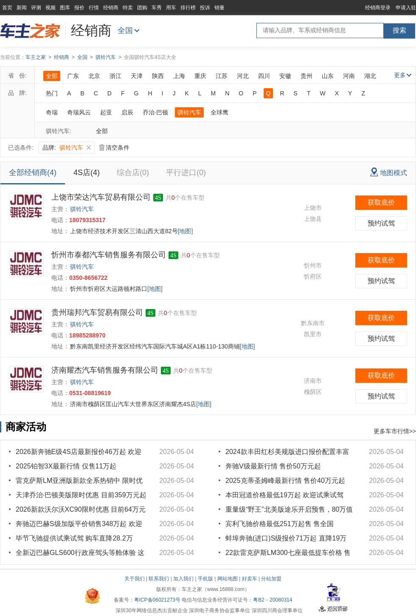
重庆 (200, 75)
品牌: (66, 147)
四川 (264, 75)
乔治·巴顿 (155, 112)
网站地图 (227, 579)
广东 (73, 75)
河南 (349, 75)
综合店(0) (133, 172)
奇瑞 (52, 112)
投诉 (205, 8)
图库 (65, 8)
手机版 (205, 579)
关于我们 (134, 579)
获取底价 (381, 202)
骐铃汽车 (106, 57)
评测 (36, 8)
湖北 (370, 75)
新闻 (22, 8)
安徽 (285, 75)
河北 (243, 75)
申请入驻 (406, 8)
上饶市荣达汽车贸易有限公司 (101, 197)
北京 (94, 75)
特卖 (128, 8)
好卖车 (249, 579)
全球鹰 (219, 112)
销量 (219, 8)
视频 (50, 8)
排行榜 (188, 8)
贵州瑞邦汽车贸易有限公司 (97, 312)
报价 (79, 8)
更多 (402, 75)
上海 (179, 75)
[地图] (185, 231)
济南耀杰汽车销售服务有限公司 (104, 370)
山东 (328, 75)
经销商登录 (378, 8)
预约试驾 (381, 223)
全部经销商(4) (32, 172)
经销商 (110, 8)
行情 (94, 8)
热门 (52, 93)
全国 (125, 30)
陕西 (158, 75)
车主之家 (35, 57)
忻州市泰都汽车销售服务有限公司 (108, 255)
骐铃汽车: (58, 131)
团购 (142, 8)
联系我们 (159, 579)
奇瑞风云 (79, 112)
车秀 (157, 8)
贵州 (306, 75)
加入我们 (183, 579)
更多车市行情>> (395, 431)
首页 (7, 8)
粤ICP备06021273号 (157, 600)
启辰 (127, 112)
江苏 (222, 75)
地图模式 (388, 171)
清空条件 (114, 147)
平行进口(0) (186, 172)
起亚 (106, 112)
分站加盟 (271, 579)
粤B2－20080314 (272, 600)
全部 (52, 75)
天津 (137, 75)
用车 (171, 8)
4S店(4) (86, 172)
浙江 (115, 75)
